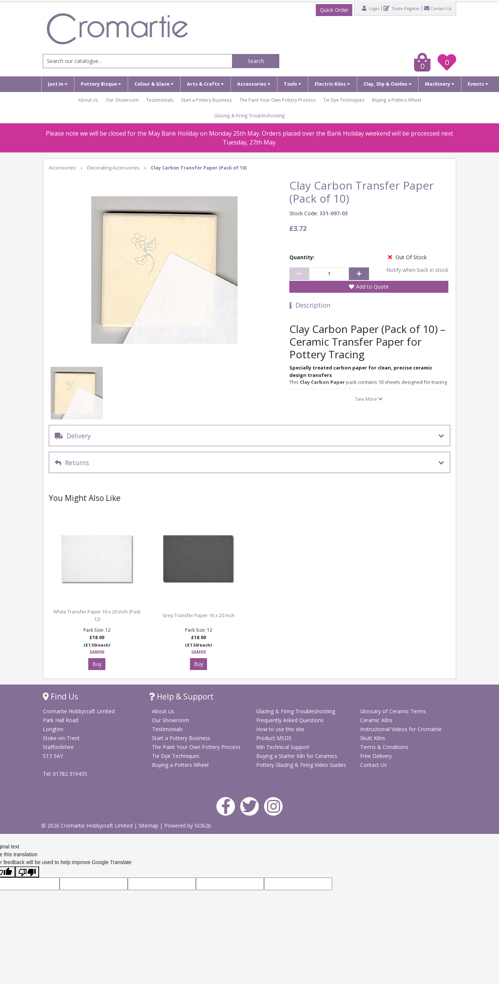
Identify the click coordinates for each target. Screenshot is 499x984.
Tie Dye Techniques (344, 100)
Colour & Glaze (154, 84)
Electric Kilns (332, 84)
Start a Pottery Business (206, 100)
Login (370, 8)
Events (478, 84)
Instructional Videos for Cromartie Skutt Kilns (401, 734)
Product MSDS (274, 738)
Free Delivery (376, 755)
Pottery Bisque (101, 84)
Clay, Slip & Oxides (387, 84)
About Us (88, 100)
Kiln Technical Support (282, 746)
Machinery (439, 84)
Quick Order (334, 9)
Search (256, 60)
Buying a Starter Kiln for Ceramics (296, 755)
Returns (72, 462)
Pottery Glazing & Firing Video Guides (301, 764)
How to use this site (280, 729)
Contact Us (437, 8)
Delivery (73, 435)
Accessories (253, 84)
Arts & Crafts (205, 84)
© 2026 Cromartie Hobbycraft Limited (87, 825)
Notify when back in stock (417, 269)
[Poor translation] (27, 871)
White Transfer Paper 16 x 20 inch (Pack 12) (96, 615)
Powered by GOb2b (187, 825)
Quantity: (302, 257)
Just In (57, 84)
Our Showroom (122, 100)
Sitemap (149, 825)
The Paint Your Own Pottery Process (277, 100)
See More (369, 399)
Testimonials (160, 100)
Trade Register (402, 8)
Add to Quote (372, 286)
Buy (97, 663)
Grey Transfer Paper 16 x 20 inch (199, 615)
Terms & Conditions (384, 746)
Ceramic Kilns (376, 720)
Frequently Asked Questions (290, 720)
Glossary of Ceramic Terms (393, 711)
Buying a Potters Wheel (396, 100)
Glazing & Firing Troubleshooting (249, 115)
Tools (292, 84)
